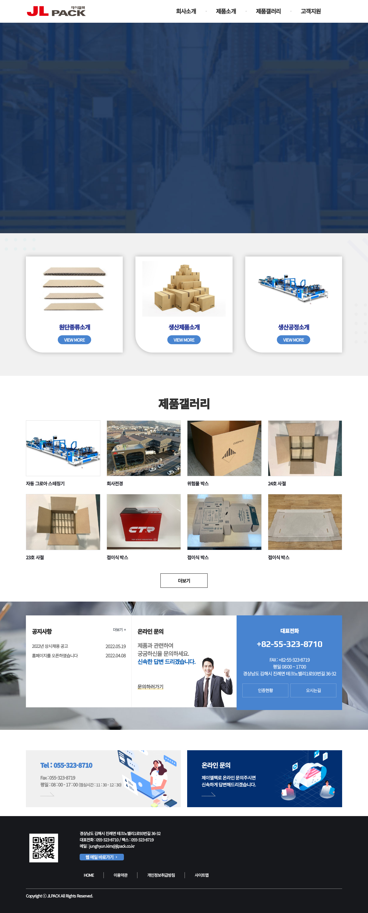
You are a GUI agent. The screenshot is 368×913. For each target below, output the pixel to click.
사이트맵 (201, 875)
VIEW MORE (74, 340)
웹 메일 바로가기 (101, 857)
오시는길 (313, 690)
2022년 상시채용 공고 (50, 646)
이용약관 (120, 875)
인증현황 (265, 690)
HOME (89, 875)
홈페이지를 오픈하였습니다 (55, 655)
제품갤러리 (268, 11)
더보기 (184, 580)
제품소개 (226, 11)
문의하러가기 (150, 686)
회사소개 (186, 11)
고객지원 (311, 11)
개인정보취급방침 (161, 875)
